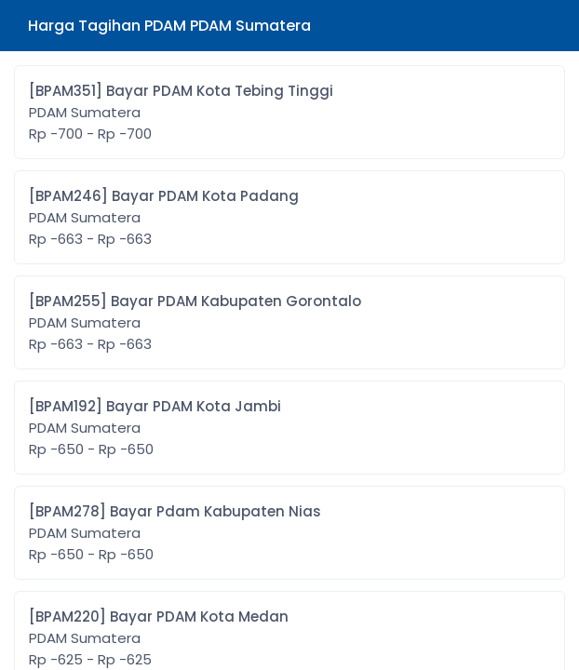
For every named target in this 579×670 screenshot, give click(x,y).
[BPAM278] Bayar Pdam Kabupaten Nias (175, 533)
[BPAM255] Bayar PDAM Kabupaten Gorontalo (195, 323)
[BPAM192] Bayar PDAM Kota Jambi (155, 428)
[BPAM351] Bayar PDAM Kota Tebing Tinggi (181, 112)
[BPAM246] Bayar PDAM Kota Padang (164, 217)
